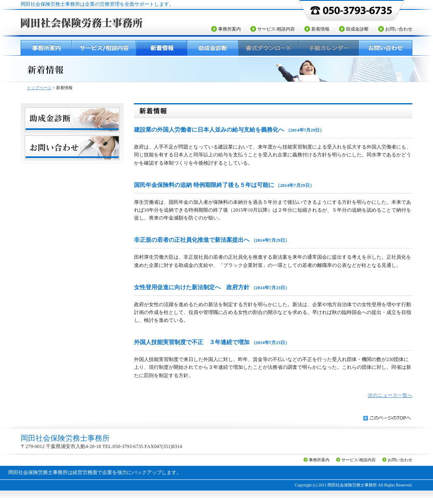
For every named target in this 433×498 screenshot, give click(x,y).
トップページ (39, 87)
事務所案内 (229, 28)
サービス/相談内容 (276, 28)
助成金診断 (357, 28)
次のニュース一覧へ (390, 395)
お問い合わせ (398, 28)
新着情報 (320, 28)
